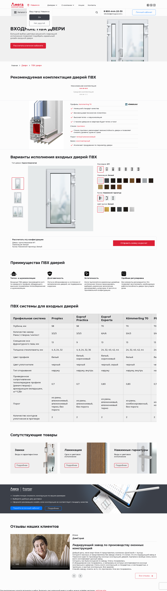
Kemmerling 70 (85, 98)
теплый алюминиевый (85, 131)
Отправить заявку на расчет (134, 237)
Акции (85, 5)
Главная (15, 65)
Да (43, 17)
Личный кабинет (144, 12)
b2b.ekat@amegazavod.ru (113, 14)
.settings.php (100, 585)
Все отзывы (146, 570)
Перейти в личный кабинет (26, 502)
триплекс (81, 120)
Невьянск (37, 5)
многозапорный (83, 135)
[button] (74, 570)
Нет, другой (43, 23)
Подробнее (21, 459)
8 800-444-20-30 (113, 11)
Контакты (96, 5)
